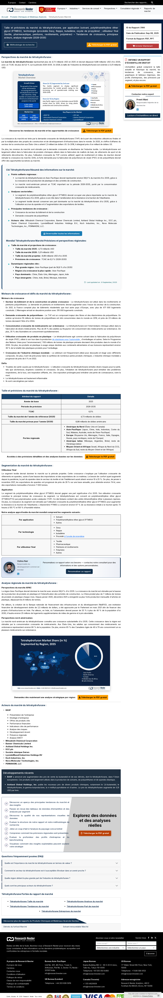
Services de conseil (91, 8)
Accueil (5, 17)
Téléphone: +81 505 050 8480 (96, 971)
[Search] (152, 2)
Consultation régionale (130, 8)
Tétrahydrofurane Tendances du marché (29, 906)
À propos (12, 3)
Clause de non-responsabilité (19, 980)
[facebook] (149, 938)
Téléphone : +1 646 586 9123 (133, 971)
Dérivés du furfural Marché (15, 926)
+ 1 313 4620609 (90, 983)
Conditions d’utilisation (16, 974)
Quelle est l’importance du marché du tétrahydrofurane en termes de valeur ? (38, 863)
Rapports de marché (149, 9)
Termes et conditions (15, 987)
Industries (74, 8)
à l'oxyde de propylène (74, 536)
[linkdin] (152, 938)
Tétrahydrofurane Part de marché (83, 906)
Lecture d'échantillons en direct (142, 115)
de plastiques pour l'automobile (66, 339)
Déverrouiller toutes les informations (62, 233)
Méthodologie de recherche (20, 45)
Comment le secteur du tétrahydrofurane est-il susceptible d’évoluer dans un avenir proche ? (45, 870)
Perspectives (110, 8)
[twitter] (155, 938)
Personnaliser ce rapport (79, 571)
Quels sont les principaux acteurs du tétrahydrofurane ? (29, 885)
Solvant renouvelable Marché (75, 926)
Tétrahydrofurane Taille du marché (26, 901)
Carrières (32, 3)
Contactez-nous (13, 971)
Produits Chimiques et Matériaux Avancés (28, 17)
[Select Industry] (111, 948)
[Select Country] (141, 948)
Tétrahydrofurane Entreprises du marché (61, 911)
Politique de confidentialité (18, 984)
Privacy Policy (147, 996)
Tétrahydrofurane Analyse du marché (85, 901)
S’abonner (150, 953)
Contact (22, 3)
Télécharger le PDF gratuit (102, 44)
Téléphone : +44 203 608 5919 (58, 983)
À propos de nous (14, 965)
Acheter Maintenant (143, 46)
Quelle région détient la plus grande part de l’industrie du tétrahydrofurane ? (37, 878)
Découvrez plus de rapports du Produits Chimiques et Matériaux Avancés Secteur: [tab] (41, 921)
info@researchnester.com (55, 973)
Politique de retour (14, 977)
